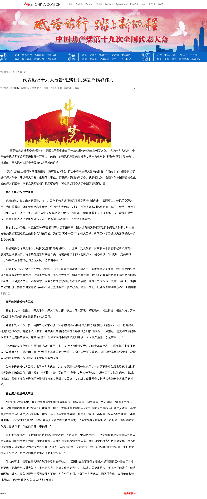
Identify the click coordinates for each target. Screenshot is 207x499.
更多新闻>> (130, 493)
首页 (12, 72)
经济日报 (15, 88)
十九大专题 (21, 72)
